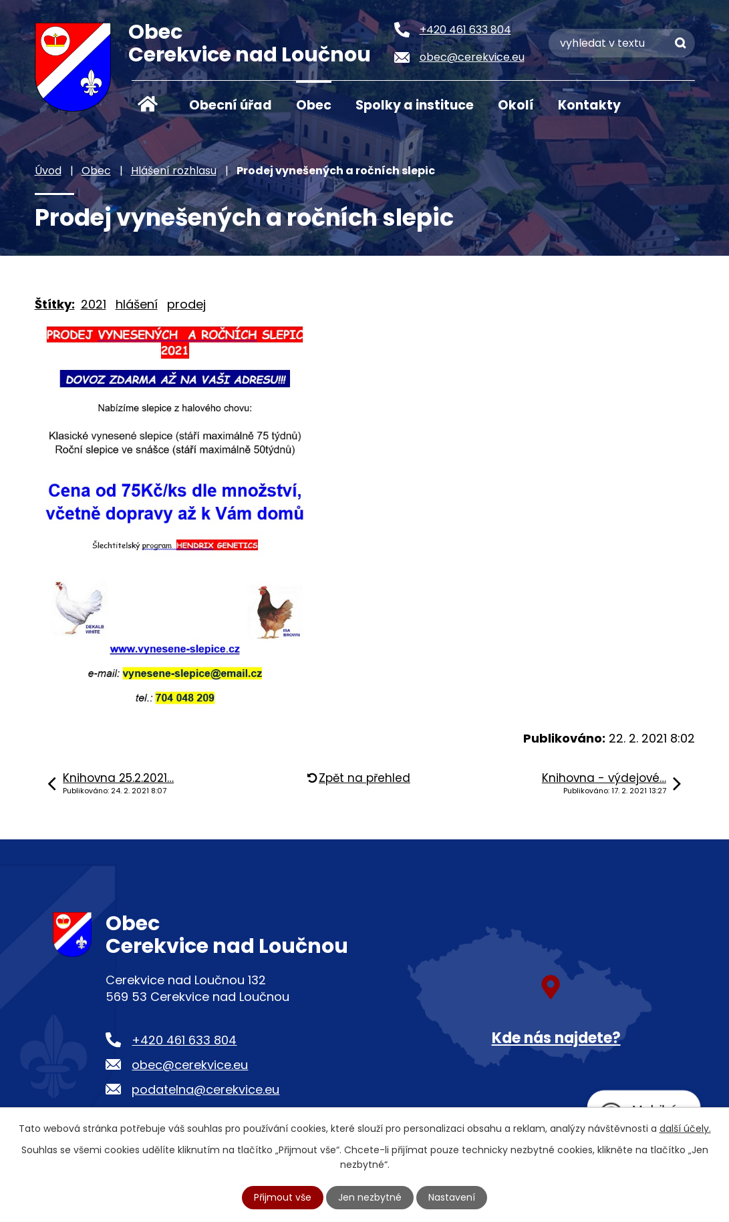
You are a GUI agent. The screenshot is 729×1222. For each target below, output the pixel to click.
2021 (93, 304)
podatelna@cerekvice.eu (205, 1089)
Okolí (516, 105)
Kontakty (589, 105)
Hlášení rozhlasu (173, 170)
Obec (313, 105)
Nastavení (451, 1197)
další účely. (685, 1128)
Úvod (148, 104)
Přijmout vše (282, 1197)
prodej (186, 304)
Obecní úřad (230, 105)
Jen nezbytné (370, 1197)
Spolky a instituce (414, 105)
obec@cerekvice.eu (190, 1064)
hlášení (137, 304)
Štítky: (55, 304)
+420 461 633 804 (184, 1040)
